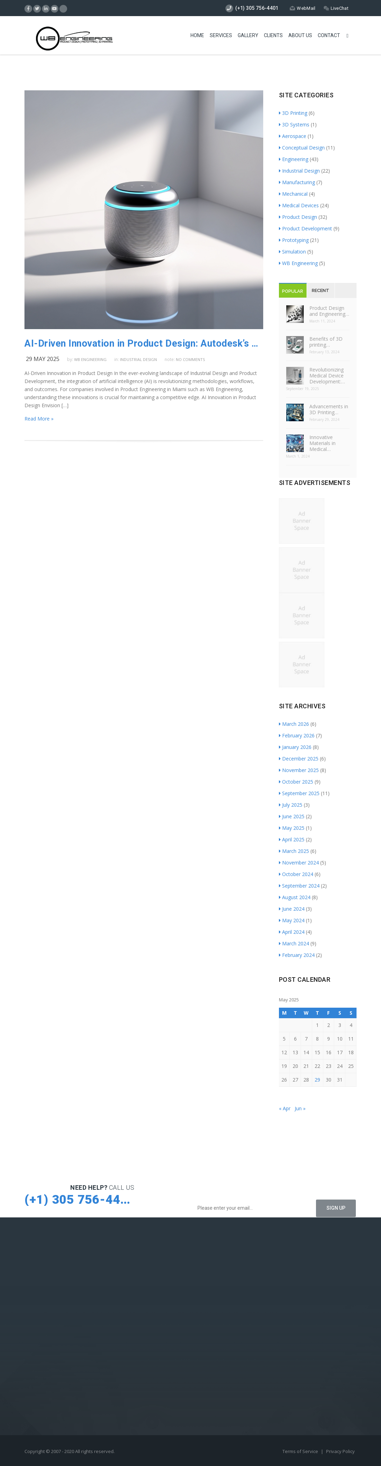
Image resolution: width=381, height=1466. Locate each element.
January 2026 (295, 747)
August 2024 (294, 897)
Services (221, 35)
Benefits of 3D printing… (326, 342)
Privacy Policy (340, 1451)
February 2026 (297, 735)
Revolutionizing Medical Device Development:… (327, 375)
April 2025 (291, 839)
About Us (300, 35)
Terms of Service (300, 1451)
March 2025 (294, 851)
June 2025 (291, 816)
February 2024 (297, 955)
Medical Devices (299, 205)
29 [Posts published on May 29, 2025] (317, 1079)
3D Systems (294, 124)
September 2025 (299, 793)
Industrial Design (138, 359)
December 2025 (298, 758)
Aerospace (292, 136)
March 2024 (294, 943)
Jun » (300, 1108)
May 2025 (291, 828)
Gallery (248, 35)
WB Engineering (90, 359)
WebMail (302, 8)
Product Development (305, 228)
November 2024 (299, 862)
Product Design (298, 217)
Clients (273, 35)
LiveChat (336, 8)
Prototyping (294, 240)
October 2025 (296, 781)
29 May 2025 (42, 359)
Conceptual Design (302, 147)
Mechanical (293, 193)
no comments (190, 359)
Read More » (38, 418)
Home (197, 35)
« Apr (284, 1108)
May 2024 (291, 920)
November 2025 (299, 770)
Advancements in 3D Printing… (328, 409)
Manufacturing (297, 182)
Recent (320, 290)
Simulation (292, 251)
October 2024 (296, 874)
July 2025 (290, 804)
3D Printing (293, 113)
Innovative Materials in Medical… (322, 443)
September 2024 (299, 885)
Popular (292, 291)
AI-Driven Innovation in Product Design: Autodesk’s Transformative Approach (143, 343)
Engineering (293, 159)
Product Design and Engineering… (329, 311)
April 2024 (291, 932)
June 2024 (291, 908)
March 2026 (294, 724)
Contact (329, 35)
